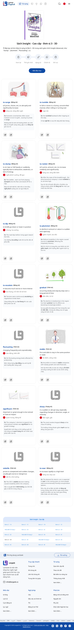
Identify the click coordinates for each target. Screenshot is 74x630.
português (46, 620)
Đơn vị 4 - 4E (42, 545)
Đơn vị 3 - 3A (42, 534)
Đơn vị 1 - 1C (25, 524)
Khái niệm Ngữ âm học (60, 607)
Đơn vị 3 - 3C (59, 534)
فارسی (25, 620)
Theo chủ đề (57, 570)
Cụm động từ (7, 603)
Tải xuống (62, 555)
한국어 (63, 620)
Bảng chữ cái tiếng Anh (61, 595)
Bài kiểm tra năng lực (60, 574)
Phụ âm (55, 603)
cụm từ (5, 599)
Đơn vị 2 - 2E (8, 534)
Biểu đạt (6, 590)
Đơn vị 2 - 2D (59, 529)
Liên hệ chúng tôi (34, 574)
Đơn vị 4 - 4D (25, 545)
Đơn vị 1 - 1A (8, 524)
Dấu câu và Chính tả (34, 599)
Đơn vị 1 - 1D (42, 524)
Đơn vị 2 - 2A (25, 529)
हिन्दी (8, 620)
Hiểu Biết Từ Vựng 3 (44, 539)
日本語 (53, 620)
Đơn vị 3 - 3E (25, 539)
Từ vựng (56, 562)
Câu (29, 595)
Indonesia (31, 620)
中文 (58, 620)
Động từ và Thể (33, 607)
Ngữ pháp (32, 590)
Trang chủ (31, 566)
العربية (13, 620)
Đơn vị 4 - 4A (59, 539)
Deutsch (39, 620)
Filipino (19, 620)
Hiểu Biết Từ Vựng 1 (10, 529)
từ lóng (5, 595)
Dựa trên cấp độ (58, 566)
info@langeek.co (12, 582)
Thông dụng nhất (59, 578)
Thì (29, 603)
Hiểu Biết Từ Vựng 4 (61, 545)
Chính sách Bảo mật (39, 625)
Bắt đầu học (37, 71)
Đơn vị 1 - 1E (59, 524)
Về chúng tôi (32, 570)
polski (68, 620)
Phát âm (56, 590)
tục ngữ (5, 607)
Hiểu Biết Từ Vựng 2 (27, 534)
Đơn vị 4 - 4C (8, 545)
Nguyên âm (57, 599)
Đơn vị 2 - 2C (42, 529)
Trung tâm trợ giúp (34, 578)
